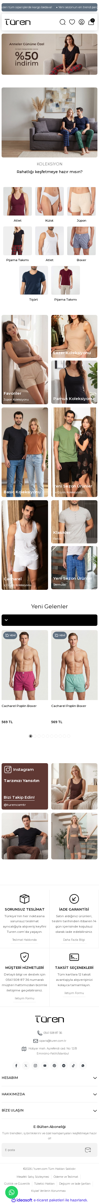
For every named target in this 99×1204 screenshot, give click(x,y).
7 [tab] (56, 736)
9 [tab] (64, 736)
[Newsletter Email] (49, 1150)
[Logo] (17, 22)
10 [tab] (68, 736)
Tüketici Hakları (44, 1183)
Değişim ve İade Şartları (75, 1183)
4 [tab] (43, 736)
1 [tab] (30, 736)
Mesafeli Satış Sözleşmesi (33, 1177)
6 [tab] (51, 736)
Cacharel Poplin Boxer (19, 706)
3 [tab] (39, 736)
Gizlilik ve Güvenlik (17, 1183)
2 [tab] (34, 736)
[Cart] (91, 22)
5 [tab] (47, 736)
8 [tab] (60, 736)
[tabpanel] (49, 54)
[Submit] (88, 1150)
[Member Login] (81, 22)
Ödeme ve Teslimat (66, 1177)
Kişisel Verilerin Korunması (48, 1191)
